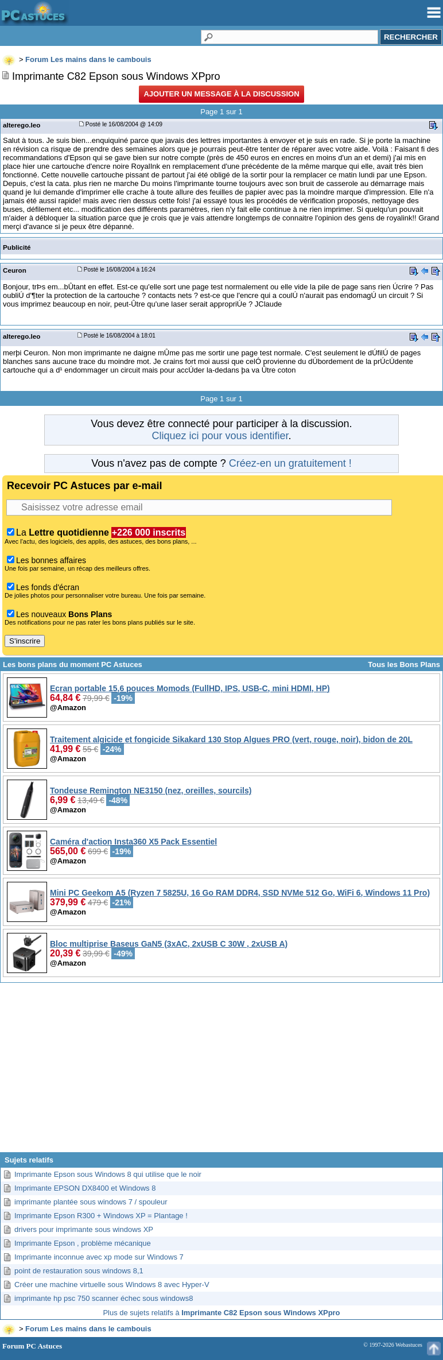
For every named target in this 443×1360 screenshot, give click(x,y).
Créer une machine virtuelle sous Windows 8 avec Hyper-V (111, 1284)
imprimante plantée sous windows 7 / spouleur (91, 1202)
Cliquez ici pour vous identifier (219, 435)
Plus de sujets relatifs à (221, 1312)
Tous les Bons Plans (404, 664)
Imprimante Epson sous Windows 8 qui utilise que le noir (107, 1174)
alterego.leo (21, 125)
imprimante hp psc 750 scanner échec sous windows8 (103, 1298)
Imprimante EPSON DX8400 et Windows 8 (85, 1188)
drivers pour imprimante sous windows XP (83, 1229)
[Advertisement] (221, 1071)
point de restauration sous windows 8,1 (78, 1270)
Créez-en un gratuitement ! (290, 463)
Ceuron (14, 270)
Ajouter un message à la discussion (221, 94)
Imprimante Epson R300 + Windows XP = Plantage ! (101, 1215)
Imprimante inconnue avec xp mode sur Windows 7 (99, 1257)
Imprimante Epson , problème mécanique (82, 1243)
